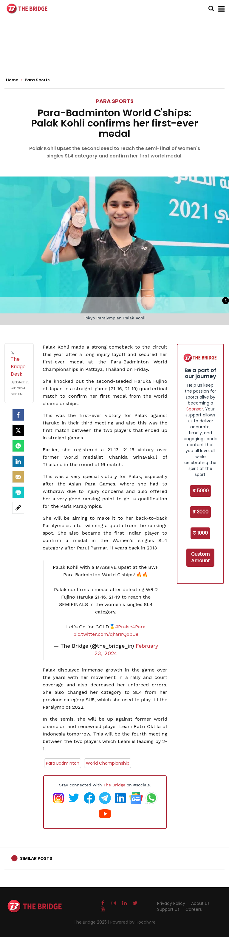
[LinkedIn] (18, 461)
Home (14, 80)
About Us (200, 903)
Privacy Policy (171, 903)
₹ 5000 (200, 490)
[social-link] (18, 508)
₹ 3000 (200, 511)
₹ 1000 (200, 533)
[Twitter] (18, 430)
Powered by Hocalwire (133, 922)
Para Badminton (62, 763)
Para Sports (115, 101)
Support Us (168, 909)
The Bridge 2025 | (92, 922)
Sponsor (194, 409)
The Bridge (114, 785)
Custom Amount (200, 557)
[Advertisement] (114, 53)
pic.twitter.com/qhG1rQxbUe (105, 634)
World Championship (107, 763)
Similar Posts (36, 858)
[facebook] (18, 415)
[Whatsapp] (18, 446)
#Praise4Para (130, 627)
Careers (193, 909)
